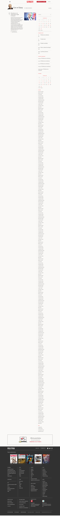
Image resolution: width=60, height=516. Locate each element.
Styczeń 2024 (40, 129)
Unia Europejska (22, 470)
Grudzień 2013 (40, 298)
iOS (31, 503)
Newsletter (37, 448)
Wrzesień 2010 (40, 351)
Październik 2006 (41, 416)
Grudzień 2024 (40, 114)
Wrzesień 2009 (41, 367)
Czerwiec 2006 (41, 422)
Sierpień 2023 (40, 136)
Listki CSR (21, 488)
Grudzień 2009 (41, 363)
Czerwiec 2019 (40, 206)
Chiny (20, 476)
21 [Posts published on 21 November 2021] (50, 25)
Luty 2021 (40, 178)
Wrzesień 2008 (41, 384)
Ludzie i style (45, 482)
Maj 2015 (39, 274)
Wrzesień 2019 (40, 202)
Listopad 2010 (40, 348)
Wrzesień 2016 (40, 252)
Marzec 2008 (40, 392)
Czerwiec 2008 (41, 388)
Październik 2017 (41, 234)
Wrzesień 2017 (40, 235)
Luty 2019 (40, 211)
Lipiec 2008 (40, 387)
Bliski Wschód (21, 473)
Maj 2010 (39, 356)
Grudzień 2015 (40, 264)
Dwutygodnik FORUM (10, 512)
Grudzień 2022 (40, 147)
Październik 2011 (41, 333)
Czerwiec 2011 (40, 338)
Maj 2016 (39, 257)
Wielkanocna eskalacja (45, 58)
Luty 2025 (40, 111)
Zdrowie (32, 485)
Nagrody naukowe (34, 491)
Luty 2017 (40, 245)
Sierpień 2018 (40, 220)
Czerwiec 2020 (41, 189)
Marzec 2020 (40, 193)
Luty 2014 (40, 295)
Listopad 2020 (40, 182)
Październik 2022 (41, 150)
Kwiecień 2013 (40, 309)
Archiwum (44, 491)
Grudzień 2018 (40, 214)
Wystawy (32, 474)
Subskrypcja (43, 448)
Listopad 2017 (40, 232)
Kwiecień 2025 (40, 108)
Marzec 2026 (40, 93)
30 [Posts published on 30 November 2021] (41, 29)
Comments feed (41, 430)
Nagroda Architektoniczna (35, 480)
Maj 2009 (40, 373)
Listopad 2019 (40, 199)
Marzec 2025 (40, 110)
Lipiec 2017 (40, 238)
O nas (43, 495)
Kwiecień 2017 (40, 242)
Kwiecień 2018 (40, 225)
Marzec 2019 (40, 210)
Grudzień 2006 (41, 413)
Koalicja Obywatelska (11, 488)
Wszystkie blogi (45, 476)
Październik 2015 (41, 267)
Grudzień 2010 (40, 346)
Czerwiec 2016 (40, 256)
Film (31, 472)
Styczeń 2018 (40, 229)
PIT (19, 482)
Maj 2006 (40, 423)
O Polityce (9, 506)
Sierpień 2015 (40, 270)
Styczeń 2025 (40, 112)
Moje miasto (45, 486)
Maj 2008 (40, 390)
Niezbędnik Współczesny (12, 473)
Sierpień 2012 (40, 319)
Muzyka (32, 470)
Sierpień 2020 (40, 186)
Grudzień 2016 (40, 248)
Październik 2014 (41, 284)
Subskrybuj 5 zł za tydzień (35, 442)
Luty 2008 (40, 394)
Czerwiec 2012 (40, 321)
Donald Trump (21, 472)
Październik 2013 (41, 300)
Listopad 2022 (40, 149)
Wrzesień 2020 (40, 185)
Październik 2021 (41, 167)
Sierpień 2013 (40, 303)
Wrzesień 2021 (40, 168)
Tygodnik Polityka (11, 469)
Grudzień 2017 (40, 231)
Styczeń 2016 (40, 263)
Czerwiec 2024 (40, 122)
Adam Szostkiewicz (14, 32)
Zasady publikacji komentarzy (23, 501)
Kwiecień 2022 (40, 158)
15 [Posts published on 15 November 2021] (39, 25)
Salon (8, 474)
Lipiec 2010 (40, 353)
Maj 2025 (39, 107)
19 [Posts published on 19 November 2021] (46, 25)
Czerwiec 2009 (41, 372)
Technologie (33, 488)
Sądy (8, 491)
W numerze (9, 467)
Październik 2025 (41, 100)
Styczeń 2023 (40, 146)
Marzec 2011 (40, 342)
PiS (8, 486)
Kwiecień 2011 (40, 341)
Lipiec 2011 (40, 337)
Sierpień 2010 (40, 352)
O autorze (49, 8)
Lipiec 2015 (40, 271)
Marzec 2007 (40, 409)
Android (33, 503)
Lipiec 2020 (40, 188)
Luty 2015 (40, 278)
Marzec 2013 (40, 310)
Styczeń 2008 (40, 395)
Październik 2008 (41, 383)
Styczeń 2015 (40, 280)
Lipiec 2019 (40, 204)
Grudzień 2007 (40, 397)
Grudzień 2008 (41, 380)
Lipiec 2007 (40, 404)
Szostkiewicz (45, 472)
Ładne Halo (33, 512)
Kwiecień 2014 (40, 292)
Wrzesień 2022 (40, 151)
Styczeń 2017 (40, 246)
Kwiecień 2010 (40, 358)
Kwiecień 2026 (40, 92)
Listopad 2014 (40, 282)
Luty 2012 (40, 327)
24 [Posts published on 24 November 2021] (43, 27)
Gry (31, 477)
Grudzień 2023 (40, 131)
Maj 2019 (39, 207)
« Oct (39, 30)
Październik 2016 (41, 250)
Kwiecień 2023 (40, 142)
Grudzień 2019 (40, 197)
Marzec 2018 (40, 227)
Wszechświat (33, 486)
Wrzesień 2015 (40, 268)
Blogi (43, 467)
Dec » (42, 30)
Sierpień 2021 (40, 170)
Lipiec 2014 (40, 288)
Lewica (9, 487)
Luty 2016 (40, 261)
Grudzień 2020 (40, 181)
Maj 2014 (39, 291)
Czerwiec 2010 (40, 355)
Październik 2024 (41, 117)
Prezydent (9, 490)
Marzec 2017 (40, 243)
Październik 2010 (41, 349)
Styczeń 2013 (40, 313)
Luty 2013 (40, 312)
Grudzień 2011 (40, 330)
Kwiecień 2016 (40, 259)
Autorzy (44, 492)
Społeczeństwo (45, 484)
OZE (20, 485)
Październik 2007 (41, 399)
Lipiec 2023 (40, 137)
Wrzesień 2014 (40, 285)
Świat (20, 467)
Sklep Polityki (45, 496)
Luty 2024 (40, 128)
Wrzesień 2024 (40, 118)
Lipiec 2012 (40, 320)
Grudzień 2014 (40, 281)
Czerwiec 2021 (40, 172)
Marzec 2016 (40, 260)
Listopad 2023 (40, 132)
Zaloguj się (40, 427)
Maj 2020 (40, 190)
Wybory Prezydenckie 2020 (12, 484)
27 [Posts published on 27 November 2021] (48, 27)
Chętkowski (44, 474)
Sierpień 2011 (40, 335)
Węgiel (20, 484)
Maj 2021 (39, 174)
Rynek (20, 479)
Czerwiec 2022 (40, 156)
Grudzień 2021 (40, 164)
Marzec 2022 (40, 160)
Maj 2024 (40, 124)
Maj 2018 (39, 224)
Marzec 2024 (40, 126)
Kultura (32, 467)
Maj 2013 (39, 307)
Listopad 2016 (40, 249)
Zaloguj (49, 1)
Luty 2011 (40, 344)
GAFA (20, 486)
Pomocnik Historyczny (11, 470)
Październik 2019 (41, 200)
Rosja (20, 474)
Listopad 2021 (40, 165)
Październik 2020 (41, 183)
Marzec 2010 (40, 359)
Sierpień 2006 (40, 419)
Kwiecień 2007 (40, 408)
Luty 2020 (40, 195)
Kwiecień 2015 (40, 275)
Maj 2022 (39, 157)
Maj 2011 (39, 339)
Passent (44, 469)
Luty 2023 (40, 144)
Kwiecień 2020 (40, 192)
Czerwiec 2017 (40, 239)
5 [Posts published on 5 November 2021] (46, 79)
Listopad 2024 (40, 115)
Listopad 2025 (40, 98)
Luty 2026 (40, 94)
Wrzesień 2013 (40, 302)
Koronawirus (9, 479)
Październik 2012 (41, 317)
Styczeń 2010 (40, 362)
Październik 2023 (41, 133)
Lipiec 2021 (40, 171)
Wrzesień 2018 (40, 218)
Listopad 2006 (40, 415)
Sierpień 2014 (40, 287)
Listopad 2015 (40, 266)
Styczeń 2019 (40, 213)
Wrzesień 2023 (40, 135)
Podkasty (44, 488)
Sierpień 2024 (40, 119)
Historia (44, 481)
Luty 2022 (40, 161)
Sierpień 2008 (40, 385)
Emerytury (21, 481)
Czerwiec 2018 (40, 222)
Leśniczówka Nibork (23, 512)
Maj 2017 (39, 241)
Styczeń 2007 (40, 412)
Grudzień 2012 (40, 314)
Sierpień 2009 (40, 369)
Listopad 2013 (40, 299)
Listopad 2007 (40, 398)
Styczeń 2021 (40, 179)
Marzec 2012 (40, 326)
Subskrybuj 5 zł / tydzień (41, 1)
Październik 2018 (41, 217)
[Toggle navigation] (10, 2)
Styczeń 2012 (40, 328)
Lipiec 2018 (40, 221)
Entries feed (40, 428)
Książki (32, 469)
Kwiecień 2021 (40, 175)
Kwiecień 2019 (40, 209)
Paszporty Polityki (34, 479)
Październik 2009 (41, 366)
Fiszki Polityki (44, 503)
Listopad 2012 (40, 316)
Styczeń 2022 (40, 163)
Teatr (32, 476)
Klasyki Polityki (45, 485)
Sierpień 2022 (40, 153)
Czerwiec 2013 (40, 306)
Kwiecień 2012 (40, 324)
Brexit (20, 469)
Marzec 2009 (40, 376)
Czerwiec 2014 (40, 289)
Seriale (32, 473)
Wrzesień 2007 (40, 401)
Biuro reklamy (10, 501)
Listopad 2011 (40, 331)
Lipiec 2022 (40, 154)
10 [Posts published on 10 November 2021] (43, 23)
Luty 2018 (40, 228)
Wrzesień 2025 (40, 101)
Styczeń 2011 (40, 345)
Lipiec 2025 (40, 104)
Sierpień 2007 (40, 402)
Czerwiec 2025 (40, 105)
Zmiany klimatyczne (34, 489)
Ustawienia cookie (22, 506)
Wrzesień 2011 (40, 334)
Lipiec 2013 (40, 305)
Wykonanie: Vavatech (38, 512)
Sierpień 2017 (40, 236)
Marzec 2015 (40, 277)
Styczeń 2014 (40, 296)
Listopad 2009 (40, 365)
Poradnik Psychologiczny (12, 472)
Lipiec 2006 (40, 420)
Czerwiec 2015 (40, 273)
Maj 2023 (40, 140)
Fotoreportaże (45, 489)
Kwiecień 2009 (40, 374)
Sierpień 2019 (40, 203)
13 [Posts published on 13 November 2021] (48, 23)
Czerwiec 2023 (40, 139)
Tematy (44, 493)
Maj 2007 (40, 406)
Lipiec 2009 (40, 370)
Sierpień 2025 (40, 103)
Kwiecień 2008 (40, 391)
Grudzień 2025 (40, 97)
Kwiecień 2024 (40, 125)
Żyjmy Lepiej (10, 476)
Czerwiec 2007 (41, 405)
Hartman (44, 470)
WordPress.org (40, 431)
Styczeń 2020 (40, 196)
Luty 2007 (40, 411)
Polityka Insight (17, 512)
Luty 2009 (40, 377)
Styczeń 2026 (40, 96)
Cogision (30, 512)
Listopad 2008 (40, 381)
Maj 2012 (39, 323)
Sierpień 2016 (40, 253)
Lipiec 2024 (40, 121)
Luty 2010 (40, 360)
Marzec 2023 (40, 143)
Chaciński (44, 473)
